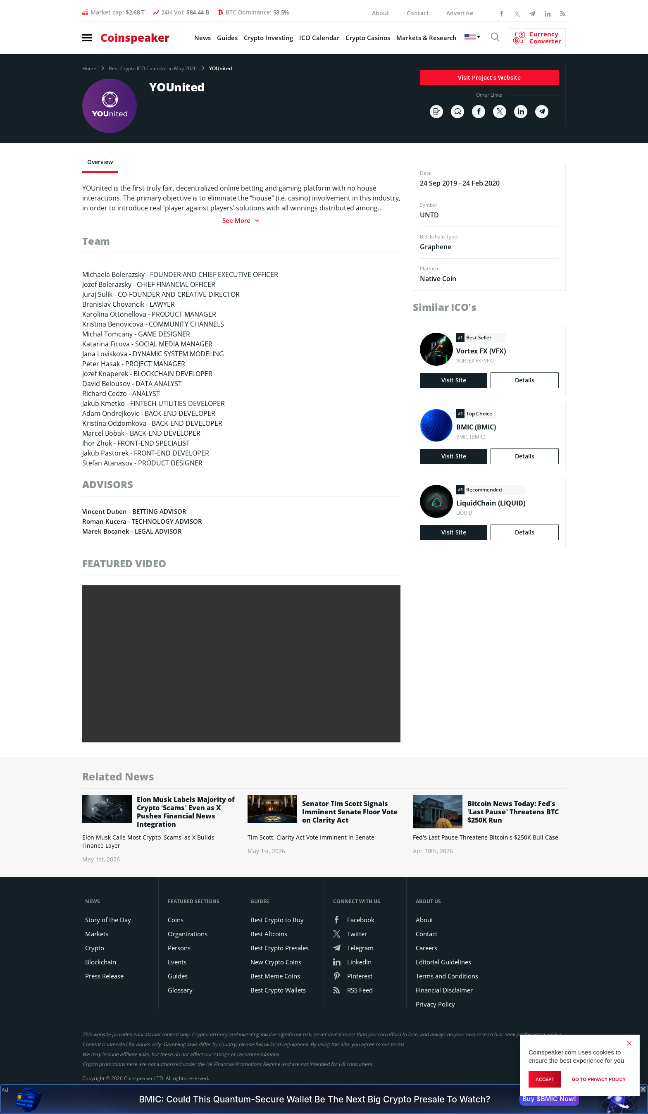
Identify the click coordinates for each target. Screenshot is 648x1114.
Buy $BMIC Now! (549, 1099)
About (380, 13)
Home (89, 68)
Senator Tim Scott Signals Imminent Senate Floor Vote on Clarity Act (350, 812)
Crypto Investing (268, 37)
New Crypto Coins (275, 962)
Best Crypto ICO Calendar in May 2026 (153, 68)
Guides (227, 37)
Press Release (104, 976)
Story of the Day (108, 920)
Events (177, 962)
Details (524, 380)
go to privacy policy (599, 1079)
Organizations (187, 934)
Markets (96, 934)
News (202, 37)
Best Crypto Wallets (278, 990)
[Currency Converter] (537, 37)
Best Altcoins (268, 934)
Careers (426, 948)
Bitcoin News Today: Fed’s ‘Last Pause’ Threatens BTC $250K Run (513, 812)
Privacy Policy (435, 1004)
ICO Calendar (319, 37)
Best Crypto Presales (279, 948)
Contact (418, 13)
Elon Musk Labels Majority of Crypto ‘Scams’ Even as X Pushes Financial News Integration (186, 812)
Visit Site (453, 380)
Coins (175, 920)
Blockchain (100, 962)
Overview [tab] (100, 162)
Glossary (180, 990)
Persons (179, 948)
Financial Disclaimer (444, 990)
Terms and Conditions (447, 976)
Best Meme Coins (275, 976)
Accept (545, 1079)
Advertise (459, 13)
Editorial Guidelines (443, 962)
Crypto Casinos (367, 37)
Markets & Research (426, 37)
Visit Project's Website (489, 77)
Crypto (94, 948)
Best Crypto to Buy (277, 920)
